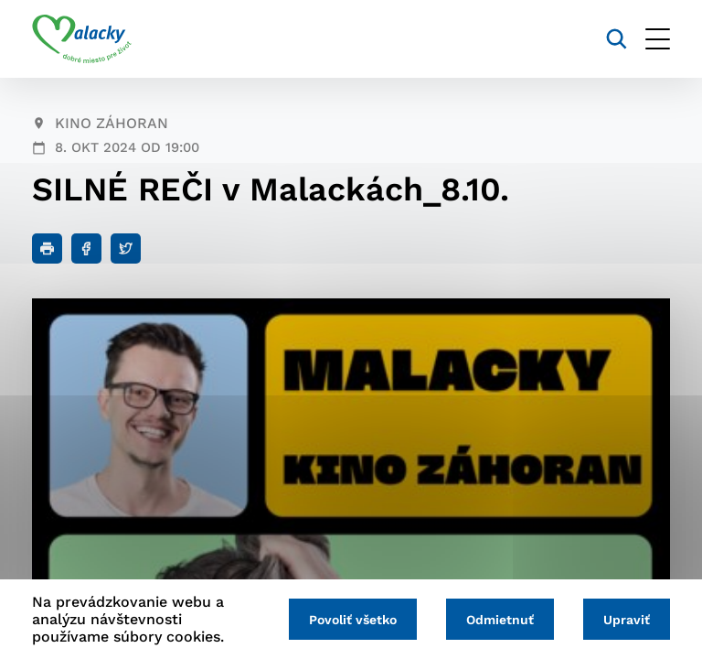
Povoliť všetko (353, 619)
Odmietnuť (500, 619)
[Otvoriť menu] (657, 38)
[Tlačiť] (47, 248)
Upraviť (626, 619)
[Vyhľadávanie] (616, 38)
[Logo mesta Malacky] (82, 39)
